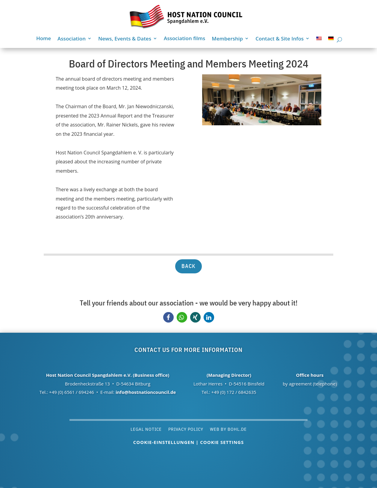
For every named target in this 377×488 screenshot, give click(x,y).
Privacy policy (185, 428)
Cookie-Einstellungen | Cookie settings (188, 442)
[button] (168, 317)
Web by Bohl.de (228, 428)
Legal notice (146, 428)
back (188, 266)
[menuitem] (319, 39)
